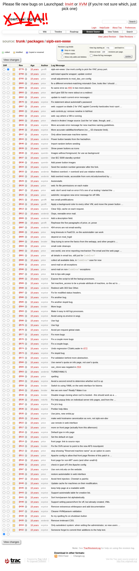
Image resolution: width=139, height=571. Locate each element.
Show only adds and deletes (73, 57)
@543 (21, 393)
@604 (21, 243)
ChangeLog (78, 560)
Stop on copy (68, 50)
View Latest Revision (107, 37)
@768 (21, 74)
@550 (21, 388)
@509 (21, 468)
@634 (21, 168)
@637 (21, 158)
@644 (21, 139)
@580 (21, 323)
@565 (21, 370)
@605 (21, 238)
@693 (21, 92)
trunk (20, 41)
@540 (21, 398)
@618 (21, 205)
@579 (21, 327)
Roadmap (74, 32)
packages (35, 41)
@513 (21, 449)
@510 (21, 463)
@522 (21, 426)
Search (129, 32)
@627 (21, 191)
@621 (21, 200)
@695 (21, 83)
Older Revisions (126, 37)
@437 (21, 515)
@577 (21, 337)
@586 (21, 299)
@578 (21, 332)
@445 (21, 492)
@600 (21, 261)
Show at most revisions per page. (106, 52)
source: (8, 41)
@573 (21, 355)
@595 (21, 280)
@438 (21, 510)
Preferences (130, 28)
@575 (21, 346)
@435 (21, 525)
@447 (21, 482)
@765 (21, 78)
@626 (21, 196)
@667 (21, 106)
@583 (21, 313)
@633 (21, 172)
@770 (21, 69)
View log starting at (102, 48)
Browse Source (93, 32)
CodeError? (89, 257)
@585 (21, 304)
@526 (21, 421)
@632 (21, 177)
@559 (21, 379)
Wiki (45, 32)
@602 (21, 252)
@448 (21, 478)
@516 (21, 435)
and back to (124, 48)
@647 (21, 135)
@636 (21, 163)
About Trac (117, 28)
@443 (21, 496)
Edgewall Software (38, 566)
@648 (21, 130)
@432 (21, 534)
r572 (85, 351)
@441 (21, 501)
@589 (21, 285)
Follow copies (68, 53)
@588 (21, 290)
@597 (21, 276)
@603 (21, 247)
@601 (21, 257)
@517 (21, 431)
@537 (21, 407)
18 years (34, 69)
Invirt (69, 4)
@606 (21, 233)
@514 (21, 445)
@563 (21, 374)
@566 (21, 365)
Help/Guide (104, 28)
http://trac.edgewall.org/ (127, 566)
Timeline (58, 32)
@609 (21, 219)
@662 (21, 116)
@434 (21, 529)
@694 (21, 88)
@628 (21, 186)
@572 (21, 360)
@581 (21, 318)
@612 (21, 214)
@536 (21, 412)
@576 (21, 341)
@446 (21, 487)
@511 (21, 459)
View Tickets (113, 32)
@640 (21, 144)
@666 (21, 111)
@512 (21, 454)
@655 (21, 121)
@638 (21, 153)
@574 (21, 351)
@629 (21, 182)
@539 (21, 402)
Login (94, 28)
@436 (21, 520)
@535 (21, 417)
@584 (21, 308)
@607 (21, 229)
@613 (21, 210)
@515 (21, 440)
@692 (21, 97)
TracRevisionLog (91, 552)
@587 (21, 294)
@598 (21, 271)
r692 (70, 88)
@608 (21, 224)
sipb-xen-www (58, 41)
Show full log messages (101, 55)
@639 (21, 149)
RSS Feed (63, 560)
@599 (21, 266)
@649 (21, 125)
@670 (21, 102)
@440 (21, 506)
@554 (21, 384)
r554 (79, 370)
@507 (21, 473)
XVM (83, 4)
